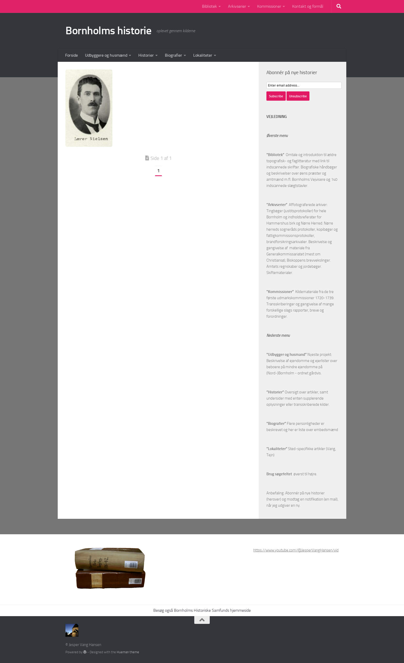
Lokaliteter (202, 55)
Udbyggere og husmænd (106, 55)
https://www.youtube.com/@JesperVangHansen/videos (298, 550)
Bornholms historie (108, 30)
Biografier (173, 55)
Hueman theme (128, 652)
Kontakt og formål (307, 6)
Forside (71, 55)
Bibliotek (209, 6)
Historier (146, 55)
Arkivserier (237, 6)
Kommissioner (269, 6)
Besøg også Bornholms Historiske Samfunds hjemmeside (202, 610)
